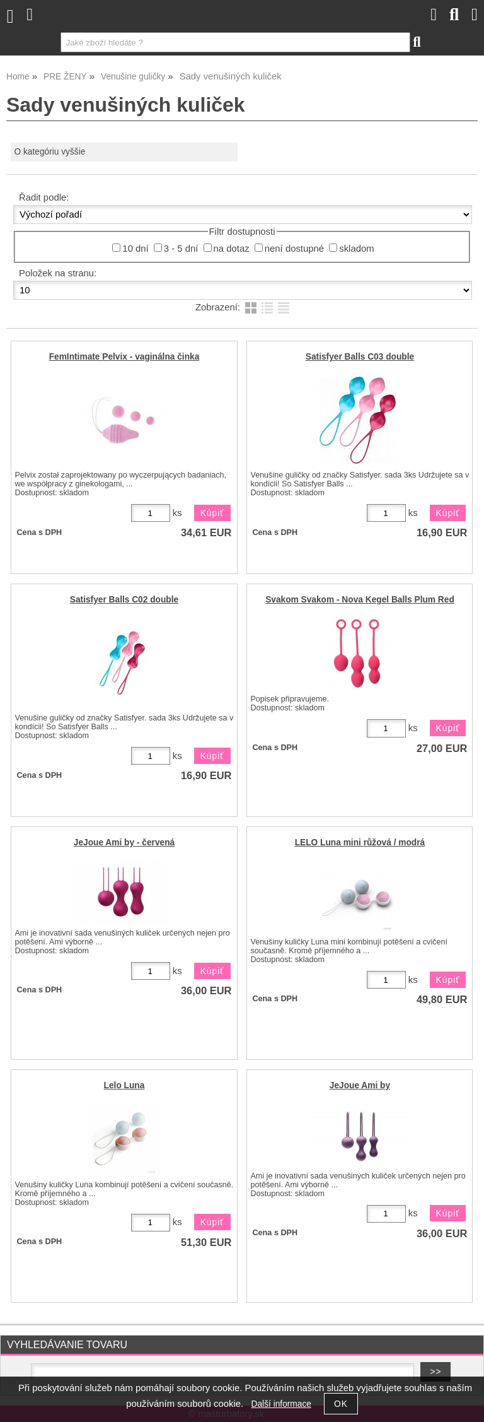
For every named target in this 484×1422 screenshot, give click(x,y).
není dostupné (294, 249)
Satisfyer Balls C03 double (360, 356)
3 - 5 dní (181, 249)
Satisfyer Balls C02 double (124, 599)
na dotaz (232, 249)
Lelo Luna (124, 1085)
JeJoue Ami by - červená (124, 842)
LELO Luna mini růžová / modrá (360, 842)
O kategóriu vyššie (49, 151)
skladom (356, 249)
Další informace (281, 1404)
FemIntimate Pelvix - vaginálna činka (124, 356)
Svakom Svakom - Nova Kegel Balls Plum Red (359, 599)
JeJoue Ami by (360, 1085)
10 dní (135, 249)
